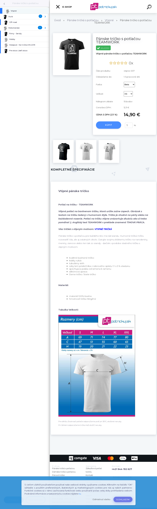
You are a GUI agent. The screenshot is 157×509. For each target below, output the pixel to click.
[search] (149, 7)
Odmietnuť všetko (101, 499)
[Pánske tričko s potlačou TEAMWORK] (72, 34)
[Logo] (103, 6)
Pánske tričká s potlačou (25, 3)
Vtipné (109, 20)
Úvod (57, 20)
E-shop (64, 7)
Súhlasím (123, 499)
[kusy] (129, 125)
